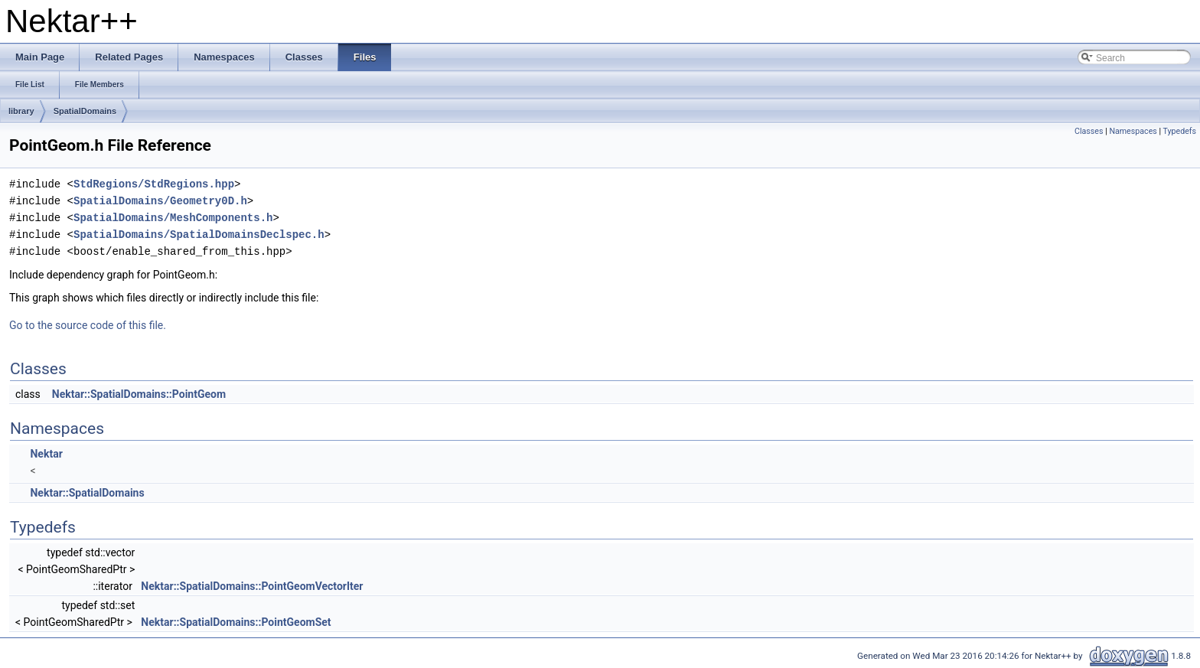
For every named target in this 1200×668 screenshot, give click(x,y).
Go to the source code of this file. (87, 325)
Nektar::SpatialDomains (87, 493)
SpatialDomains (85, 111)
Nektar (46, 454)
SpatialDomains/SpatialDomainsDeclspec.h (198, 234)
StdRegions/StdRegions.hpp (153, 184)
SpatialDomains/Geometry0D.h (160, 201)
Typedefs (1179, 131)
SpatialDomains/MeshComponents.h (172, 217)
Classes (1088, 131)
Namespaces (1132, 131)
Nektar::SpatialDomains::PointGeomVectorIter (252, 586)
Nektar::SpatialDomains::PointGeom (139, 394)
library (21, 111)
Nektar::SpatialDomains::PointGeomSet (236, 622)
